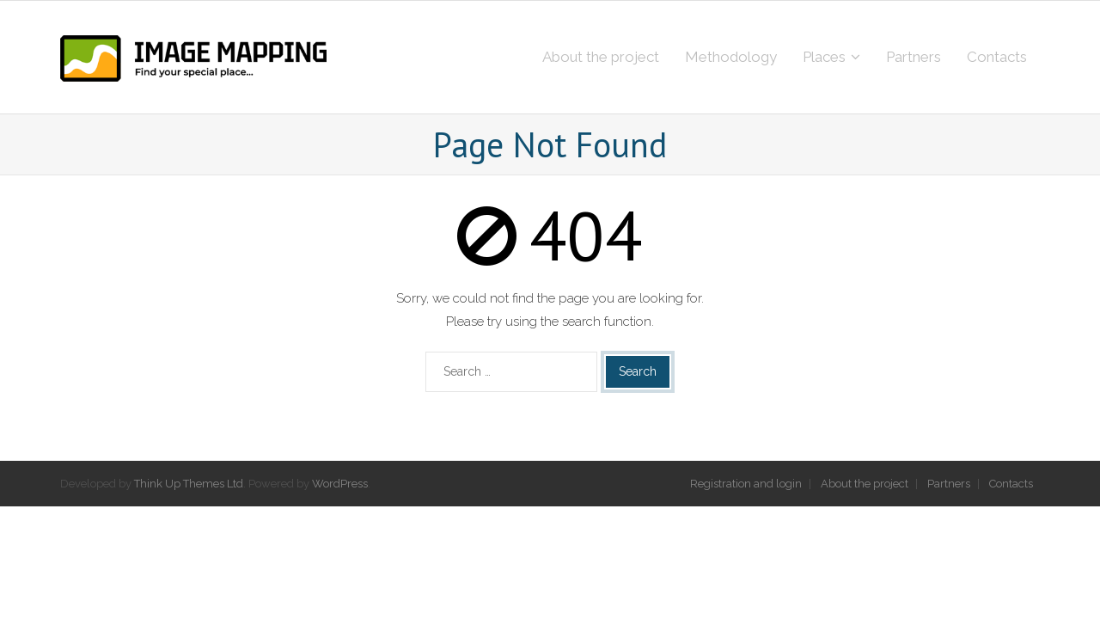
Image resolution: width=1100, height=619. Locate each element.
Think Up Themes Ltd (188, 483)
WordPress (340, 483)
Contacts (1011, 483)
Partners (948, 483)
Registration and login (746, 483)
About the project (864, 483)
